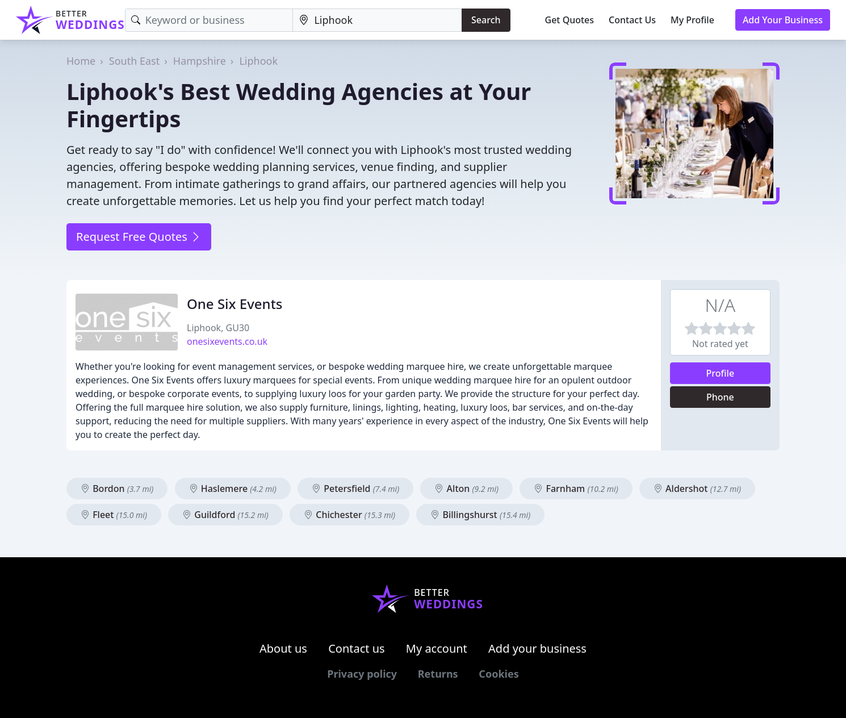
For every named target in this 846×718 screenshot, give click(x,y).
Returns (438, 674)
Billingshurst (480, 514)
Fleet (114, 514)
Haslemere (233, 488)
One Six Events (235, 303)
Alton (466, 488)
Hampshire (199, 61)
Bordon (117, 488)
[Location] (377, 20)
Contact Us (632, 20)
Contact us (356, 648)
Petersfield (355, 488)
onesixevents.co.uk (227, 341)
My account (436, 648)
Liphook (258, 61)
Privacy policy (362, 674)
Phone (720, 397)
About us (283, 648)
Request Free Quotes (139, 236)
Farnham (576, 488)
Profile (720, 373)
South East (134, 61)
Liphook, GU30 (218, 328)
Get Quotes (569, 20)
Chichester (349, 514)
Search (485, 20)
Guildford (225, 514)
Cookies (498, 674)
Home (80, 61)
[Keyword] (209, 20)
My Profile (692, 20)
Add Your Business (783, 20)
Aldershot (697, 488)
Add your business (537, 648)
